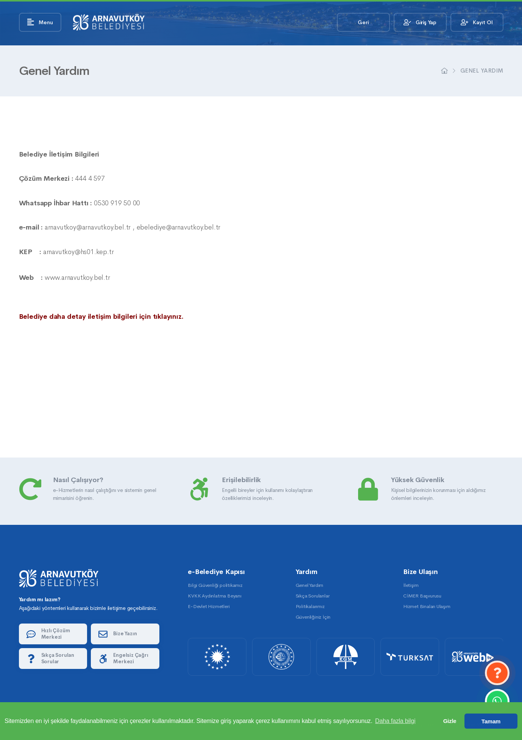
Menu (40, 22)
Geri (363, 22)
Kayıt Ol (476, 22)
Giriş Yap (420, 22)
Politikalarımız (310, 606)
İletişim (410, 585)
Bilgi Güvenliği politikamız (215, 585)
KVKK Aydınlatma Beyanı (215, 596)
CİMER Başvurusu (422, 596)
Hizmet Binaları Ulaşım (426, 606)
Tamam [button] (490, 721)
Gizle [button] (450, 721)
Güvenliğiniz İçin (313, 617)
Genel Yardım (481, 70)
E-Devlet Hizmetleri (208, 606)
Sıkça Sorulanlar (313, 596)
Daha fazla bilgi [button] (395, 721)
